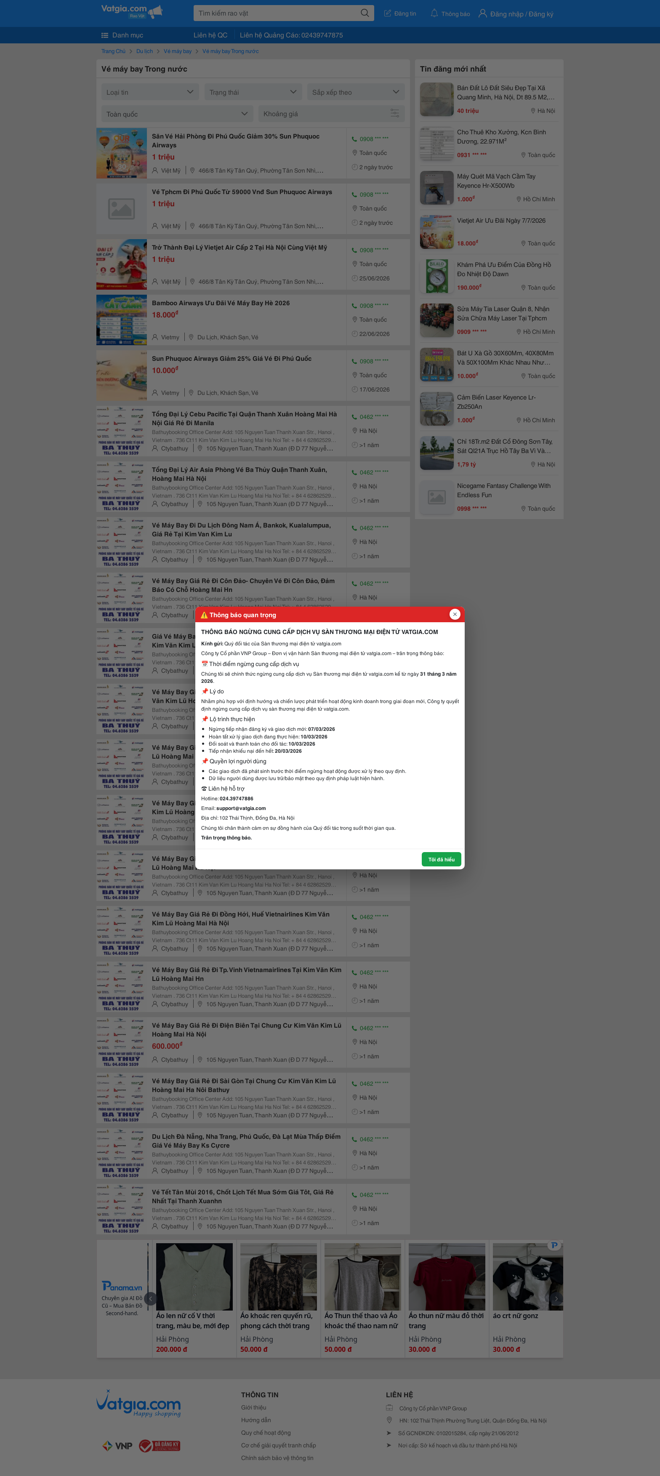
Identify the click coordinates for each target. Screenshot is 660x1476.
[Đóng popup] (455, 614)
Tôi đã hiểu (441, 859)
